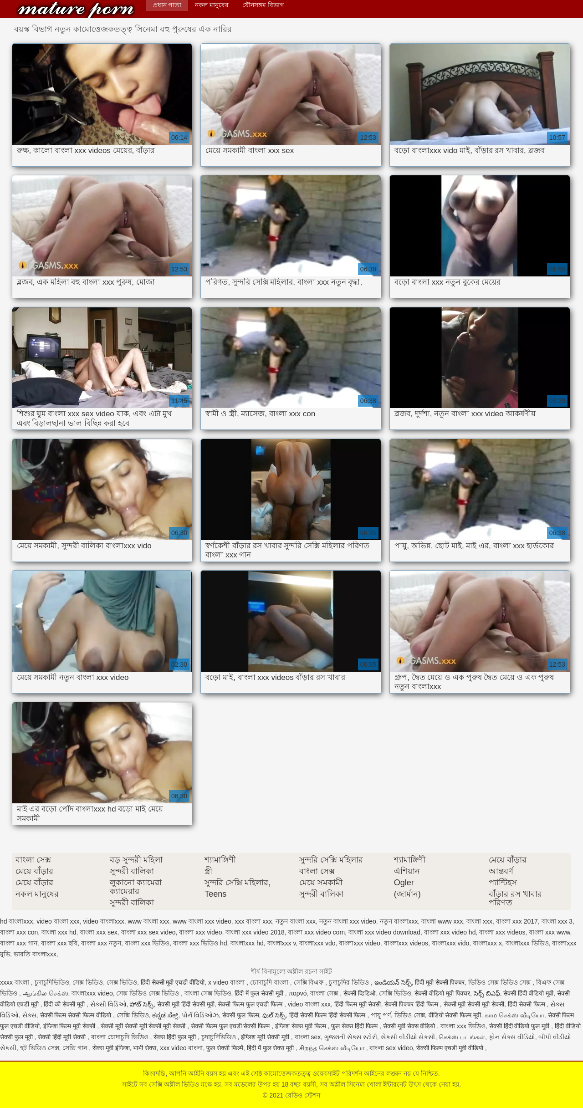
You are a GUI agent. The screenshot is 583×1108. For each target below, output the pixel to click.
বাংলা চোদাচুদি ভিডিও (120, 1037)
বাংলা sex (308, 1037)
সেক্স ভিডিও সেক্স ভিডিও (148, 993)
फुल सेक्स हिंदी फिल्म (355, 1026)
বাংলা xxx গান (18, 943)
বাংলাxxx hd (246, 943)
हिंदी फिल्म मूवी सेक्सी (357, 1004)
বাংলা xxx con (19, 932)
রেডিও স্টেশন (75, 10)
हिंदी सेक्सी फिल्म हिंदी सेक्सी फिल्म (328, 1015)
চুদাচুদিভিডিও (52, 982)
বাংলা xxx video (200, 932)
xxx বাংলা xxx (253, 921)
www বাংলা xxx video (202, 921)
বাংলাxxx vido (451, 943)
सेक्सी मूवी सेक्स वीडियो (410, 1026)
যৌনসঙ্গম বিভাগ (263, 5)
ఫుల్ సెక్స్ (274, 1015)
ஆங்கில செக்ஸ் (45, 993)
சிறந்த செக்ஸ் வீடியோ (332, 1048)
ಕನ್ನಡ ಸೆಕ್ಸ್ (165, 1015)
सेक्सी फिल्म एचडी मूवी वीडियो (450, 1048)
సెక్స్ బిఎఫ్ (487, 993)
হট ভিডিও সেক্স (39, 1048)
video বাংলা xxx (57, 921)
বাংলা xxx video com (316, 932)
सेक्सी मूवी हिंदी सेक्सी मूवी (186, 1004)
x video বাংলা (227, 982)
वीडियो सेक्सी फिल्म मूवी (455, 1015)
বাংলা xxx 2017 (517, 921)
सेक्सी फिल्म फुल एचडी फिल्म (251, 1004)
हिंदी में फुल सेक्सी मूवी (260, 993)
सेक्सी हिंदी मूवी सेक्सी (62, 1037)
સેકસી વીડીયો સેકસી (408, 1037)
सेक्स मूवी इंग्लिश (111, 1048)
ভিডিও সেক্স (409, 1015)
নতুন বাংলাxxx (399, 921)
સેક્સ (29, 1015)
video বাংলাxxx (103, 921)
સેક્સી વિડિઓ (108, 1004)
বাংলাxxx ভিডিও (527, 943)
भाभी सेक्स (144, 1048)
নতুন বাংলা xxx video (347, 921)
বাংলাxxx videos (406, 943)
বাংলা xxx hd (58, 932)
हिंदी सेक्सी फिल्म (527, 1004)
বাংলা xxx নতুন (101, 943)
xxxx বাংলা (15, 982)
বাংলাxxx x (487, 943)
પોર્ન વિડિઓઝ (200, 1015)
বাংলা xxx (479, 921)
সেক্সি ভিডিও (395, 993)
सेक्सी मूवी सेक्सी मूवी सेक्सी (474, 1004)
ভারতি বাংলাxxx (35, 954)
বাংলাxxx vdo (317, 943)
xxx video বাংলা (181, 1048)
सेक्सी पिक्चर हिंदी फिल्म (412, 1004)
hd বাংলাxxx (16, 921)
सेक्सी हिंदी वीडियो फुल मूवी (520, 1026)
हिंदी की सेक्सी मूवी (65, 1004)
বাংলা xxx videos (502, 932)
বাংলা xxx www (549, 932)
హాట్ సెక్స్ (141, 1004)
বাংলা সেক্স (325, 993)
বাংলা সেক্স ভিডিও (207, 993)
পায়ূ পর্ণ (381, 1015)
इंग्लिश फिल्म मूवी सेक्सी (70, 1026)
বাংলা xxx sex (99, 932)
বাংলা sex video (391, 1048)
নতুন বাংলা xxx (296, 921)
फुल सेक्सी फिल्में (224, 1048)
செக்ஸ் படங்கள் (462, 1037)
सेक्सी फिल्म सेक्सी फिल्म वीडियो (76, 1015)
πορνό (298, 993)
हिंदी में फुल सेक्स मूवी (271, 1048)
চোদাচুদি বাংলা (270, 982)
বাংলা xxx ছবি (59, 943)
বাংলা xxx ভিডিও (147, 943)
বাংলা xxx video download (384, 932)
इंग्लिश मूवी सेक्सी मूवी (266, 1037)
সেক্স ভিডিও (87, 982)
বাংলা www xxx (442, 921)
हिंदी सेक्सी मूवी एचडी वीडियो (173, 982)
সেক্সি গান (75, 1048)
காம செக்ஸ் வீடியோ (514, 1015)
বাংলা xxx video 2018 (254, 932)
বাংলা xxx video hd (450, 932)
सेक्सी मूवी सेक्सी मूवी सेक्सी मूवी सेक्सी (144, 1026)
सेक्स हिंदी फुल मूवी (175, 1037)
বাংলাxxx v (281, 943)
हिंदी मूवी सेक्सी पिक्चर (440, 982)
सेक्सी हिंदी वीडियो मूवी (528, 993)
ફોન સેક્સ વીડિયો (512, 1037)
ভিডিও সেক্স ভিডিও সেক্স (500, 982)
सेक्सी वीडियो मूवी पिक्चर (442, 993)
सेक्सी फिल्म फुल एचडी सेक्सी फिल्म (231, 1026)
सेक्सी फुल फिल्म (240, 1015)
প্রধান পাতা (167, 5)
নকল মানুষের (212, 5)
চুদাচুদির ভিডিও (350, 982)
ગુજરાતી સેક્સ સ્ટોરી (350, 1037)
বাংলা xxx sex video (148, 932)
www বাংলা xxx (148, 921)
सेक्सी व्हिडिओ (359, 993)
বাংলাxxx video (359, 943)
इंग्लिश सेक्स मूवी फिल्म (301, 1026)
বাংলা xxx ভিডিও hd (200, 943)
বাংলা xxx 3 (557, 921)
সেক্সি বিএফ (310, 982)
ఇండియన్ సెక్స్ (393, 982)
